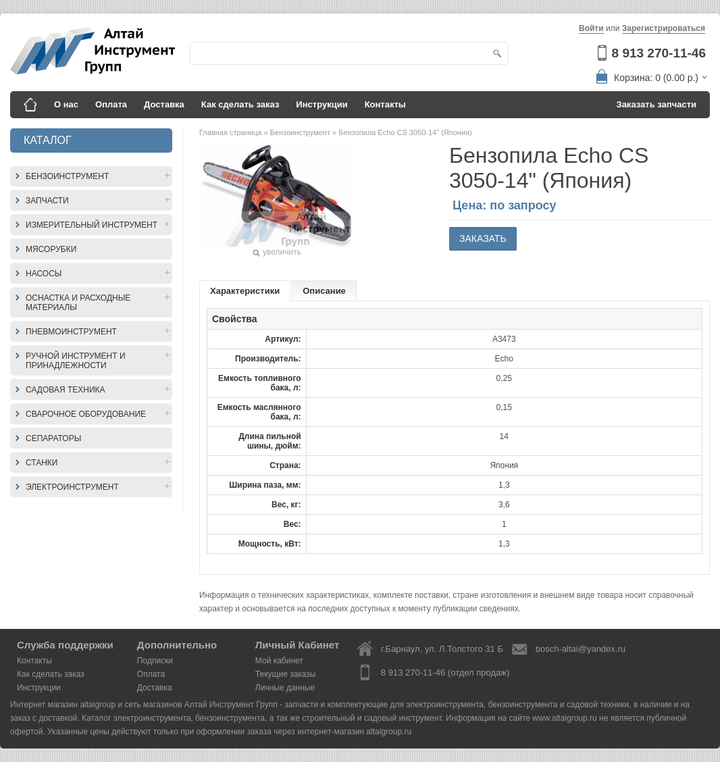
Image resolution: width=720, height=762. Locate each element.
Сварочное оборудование (86, 414)
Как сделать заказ (240, 104)
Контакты (385, 104)
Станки (41, 462)
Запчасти (47, 200)
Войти (591, 28)
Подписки (155, 660)
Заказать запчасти (657, 104)
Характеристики (245, 291)
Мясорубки (51, 249)
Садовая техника (65, 390)
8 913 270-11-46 (659, 53)
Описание (324, 291)
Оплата (111, 104)
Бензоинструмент (67, 176)
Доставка (164, 104)
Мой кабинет (279, 660)
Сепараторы (53, 438)
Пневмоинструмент (71, 331)
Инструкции (321, 104)
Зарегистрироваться (663, 28)
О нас (66, 104)
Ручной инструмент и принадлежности (76, 360)
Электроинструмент (72, 487)
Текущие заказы (285, 674)
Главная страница (231, 132)
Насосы (43, 273)
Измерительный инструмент (91, 225)
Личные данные (285, 687)
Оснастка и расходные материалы (78, 302)
